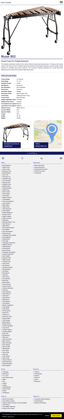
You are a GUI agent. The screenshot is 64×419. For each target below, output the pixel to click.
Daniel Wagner (6, 173)
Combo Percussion (39, 171)
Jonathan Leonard (7, 267)
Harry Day (5, 354)
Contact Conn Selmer (8, 408)
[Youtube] (61, 158)
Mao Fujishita (6, 256)
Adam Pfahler (6, 210)
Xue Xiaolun (5, 195)
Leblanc (4, 383)
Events (36, 379)
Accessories (37, 173)
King (3, 381)
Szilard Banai (6, 239)
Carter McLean (6, 293)
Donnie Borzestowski (8, 227)
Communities (38, 373)
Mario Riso (5, 280)
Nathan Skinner (6, 324)
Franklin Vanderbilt (7, 326)
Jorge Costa (5, 263)
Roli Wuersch (6, 335)
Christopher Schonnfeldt (9, 235)
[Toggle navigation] (61, 2)
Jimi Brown (5, 271)
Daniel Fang (5, 190)
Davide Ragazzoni (7, 212)
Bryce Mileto (5, 229)
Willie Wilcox (5, 225)
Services (36, 372)
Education (36, 369)
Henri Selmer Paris (7, 377)
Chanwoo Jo (5, 314)
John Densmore (6, 209)
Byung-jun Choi (6, 171)
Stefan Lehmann (7, 218)
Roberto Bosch (6, 233)
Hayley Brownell (6, 188)
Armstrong (5, 372)
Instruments (36, 163)
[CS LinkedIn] (42, 158)
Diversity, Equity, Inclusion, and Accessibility (14, 403)
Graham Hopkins (7, 329)
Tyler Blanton (6, 303)
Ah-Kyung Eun (6, 310)
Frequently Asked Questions (42, 399)
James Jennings (6, 339)
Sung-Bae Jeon (6, 178)
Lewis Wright (6, 307)
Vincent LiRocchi (7, 360)
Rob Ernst (5, 290)
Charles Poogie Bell (7, 254)
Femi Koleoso (6, 301)
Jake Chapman (6, 292)
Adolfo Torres (6, 167)
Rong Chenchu (6, 284)
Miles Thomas (6, 341)
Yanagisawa (5, 392)
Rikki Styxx (5, 337)
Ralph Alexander (7, 361)
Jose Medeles (6, 199)
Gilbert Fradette (6, 216)
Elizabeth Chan (6, 184)
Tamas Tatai (5, 352)
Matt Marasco (6, 348)
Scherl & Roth (6, 389)
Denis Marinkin (6, 237)
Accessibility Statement (8, 406)
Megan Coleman (7, 197)
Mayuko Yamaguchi (7, 305)
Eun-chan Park (6, 180)
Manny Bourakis (6, 343)
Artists (3, 163)
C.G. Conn (5, 375)
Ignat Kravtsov (6, 250)
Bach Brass (5, 373)
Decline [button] (47, 415)
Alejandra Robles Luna (8, 222)
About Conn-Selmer (7, 399)
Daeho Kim (5, 312)
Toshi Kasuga (6, 320)
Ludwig (4, 385)
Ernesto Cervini (6, 214)
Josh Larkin (5, 350)
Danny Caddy (6, 346)
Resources (37, 381)
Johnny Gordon (6, 286)
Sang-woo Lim (6, 176)
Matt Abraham (6, 322)
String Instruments (39, 167)
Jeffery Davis (6, 207)
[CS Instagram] (22, 158)
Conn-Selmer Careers (8, 401)
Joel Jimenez (6, 265)
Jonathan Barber (7, 331)
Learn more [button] (10, 416)
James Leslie (6, 169)
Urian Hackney (6, 203)
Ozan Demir (5, 327)
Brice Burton (5, 273)
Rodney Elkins (6, 318)
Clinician (36, 375)
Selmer (4, 390)
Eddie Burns (5, 299)
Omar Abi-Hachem (7, 231)
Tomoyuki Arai (6, 261)
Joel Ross (5, 275)
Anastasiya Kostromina (8, 242)
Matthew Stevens (7, 244)
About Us (37, 377)
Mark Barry (5, 220)
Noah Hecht (5, 309)
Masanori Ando (6, 258)
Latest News (5, 404)
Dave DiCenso (6, 224)
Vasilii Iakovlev (6, 246)
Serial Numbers (38, 401)
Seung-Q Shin (6, 182)
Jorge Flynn (5, 295)
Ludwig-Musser (6, 387)
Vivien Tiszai (5, 276)
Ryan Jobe (5, 333)
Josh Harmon (6, 356)
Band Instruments (39, 165)
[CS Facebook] (3, 158)
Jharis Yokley (6, 193)
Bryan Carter (6, 358)
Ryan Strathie (6, 344)
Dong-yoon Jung (7, 316)
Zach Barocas (6, 278)
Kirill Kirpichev (6, 248)
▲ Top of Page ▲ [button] (32, 153)
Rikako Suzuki (6, 259)
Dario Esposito (6, 365)
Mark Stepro (5, 205)
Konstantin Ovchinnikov (8, 252)
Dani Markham (6, 269)
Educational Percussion (40, 169)
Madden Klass (6, 186)
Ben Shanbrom (6, 165)
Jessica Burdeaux (7, 363)
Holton (4, 379)
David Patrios (6, 282)
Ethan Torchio (6, 192)
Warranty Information (40, 403)
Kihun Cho (5, 175)
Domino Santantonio (8, 201)
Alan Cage (5, 241)
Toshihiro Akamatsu (7, 288)
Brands (3, 369)
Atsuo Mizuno (6, 297)
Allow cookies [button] (56, 415)
